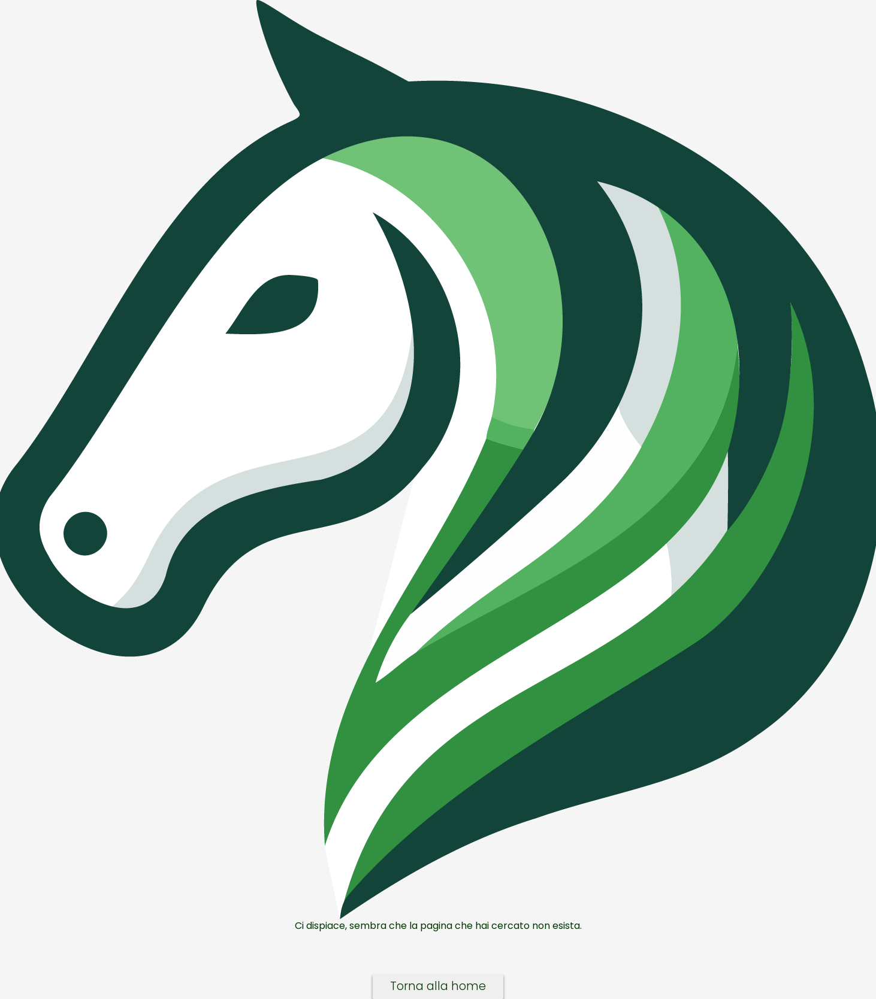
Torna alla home (438, 986)
